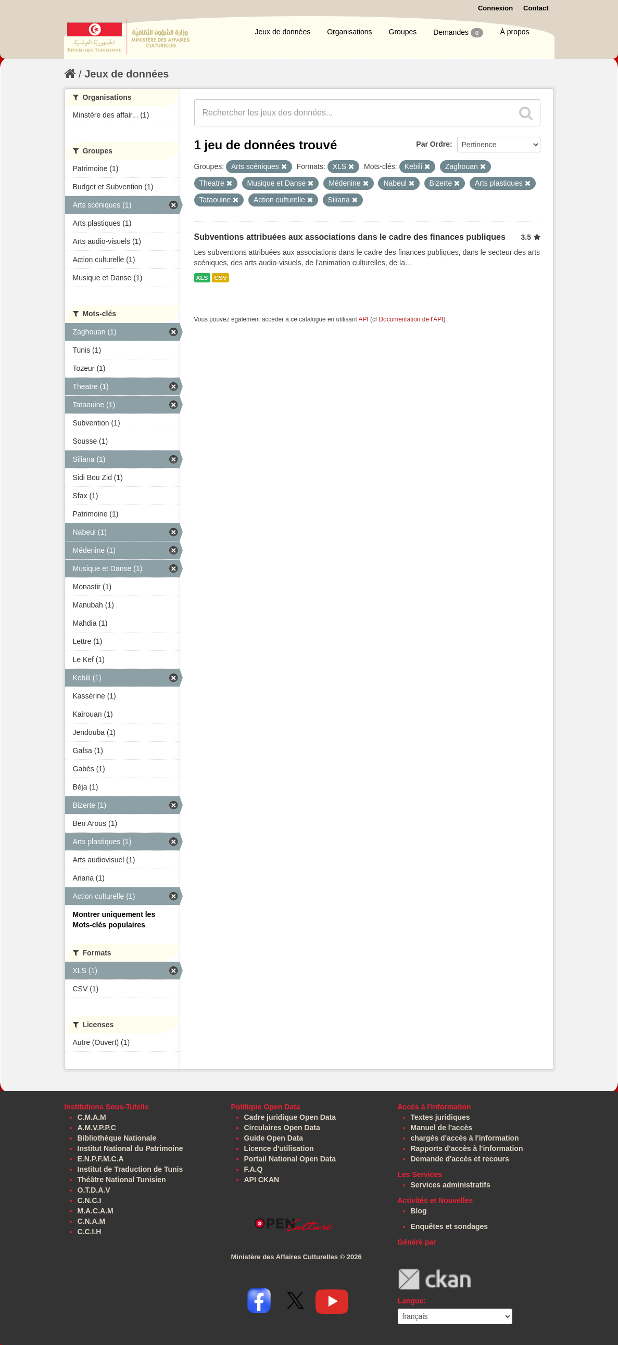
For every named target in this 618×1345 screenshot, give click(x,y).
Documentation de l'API (411, 319)
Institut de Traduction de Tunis (130, 1169)
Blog (419, 1211)
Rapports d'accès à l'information (467, 1148)
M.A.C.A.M (95, 1211)
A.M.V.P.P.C (97, 1127)
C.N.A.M (92, 1221)
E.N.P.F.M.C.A (101, 1159)
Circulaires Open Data (282, 1127)
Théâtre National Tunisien (122, 1179)
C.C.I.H (90, 1231)
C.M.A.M (92, 1117)
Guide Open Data (274, 1138)
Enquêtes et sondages (449, 1226)
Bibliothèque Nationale (117, 1138)
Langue (411, 1301)
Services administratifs (450, 1185)
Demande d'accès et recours (460, 1159)
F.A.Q (253, 1169)
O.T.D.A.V (94, 1190)
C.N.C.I (90, 1200)
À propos (514, 32)
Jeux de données (283, 32)
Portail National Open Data (290, 1159)
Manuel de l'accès (442, 1127)
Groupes (403, 32)
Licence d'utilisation (279, 1148)
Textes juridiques (440, 1117)
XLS (202, 277)
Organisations (349, 32)
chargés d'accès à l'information (465, 1138)
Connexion (495, 8)
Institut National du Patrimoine (130, 1148)
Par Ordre (433, 144)
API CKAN (262, 1179)
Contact (535, 8)
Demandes (458, 32)
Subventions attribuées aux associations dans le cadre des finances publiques (350, 236)
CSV (220, 277)
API (363, 319)
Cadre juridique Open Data (290, 1117)
